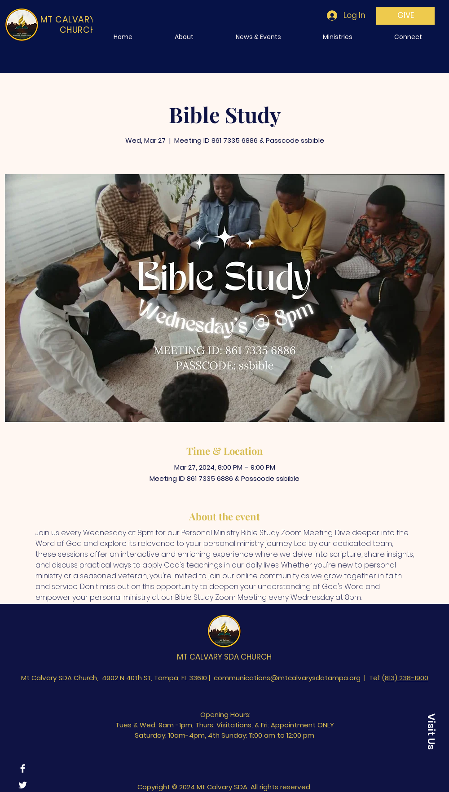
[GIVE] (405, 16)
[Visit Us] (431, 731)
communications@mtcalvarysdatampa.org (287, 677)
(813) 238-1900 (405, 677)
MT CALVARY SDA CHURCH (224, 656)
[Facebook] (22, 768)
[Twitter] (22, 785)
